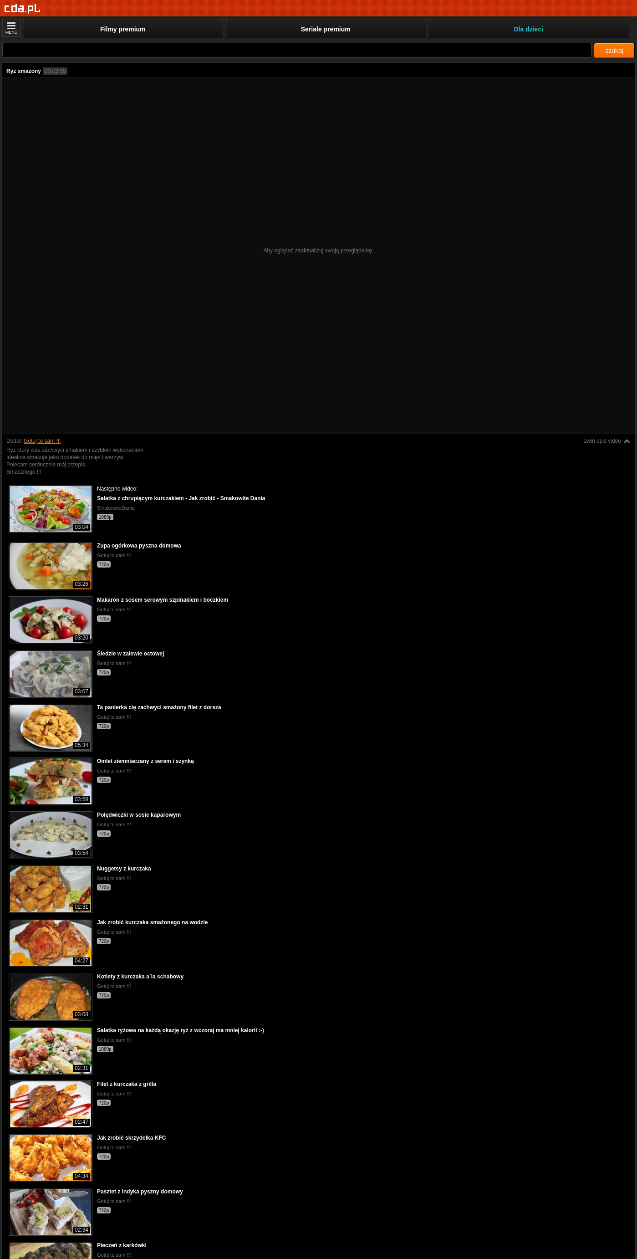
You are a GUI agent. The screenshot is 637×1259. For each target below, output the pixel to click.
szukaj (614, 50)
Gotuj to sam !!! (42, 441)
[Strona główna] (23, 9)
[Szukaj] (296, 50)
